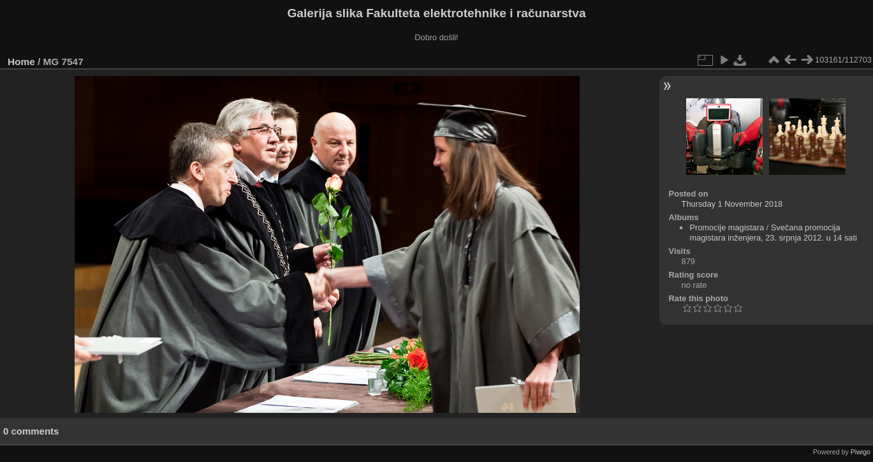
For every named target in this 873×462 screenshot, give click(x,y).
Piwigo (860, 452)
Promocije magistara (726, 227)
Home (21, 61)
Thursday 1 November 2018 (732, 204)
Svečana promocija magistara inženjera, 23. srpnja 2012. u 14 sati (773, 232)
